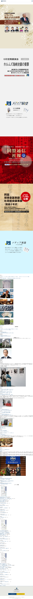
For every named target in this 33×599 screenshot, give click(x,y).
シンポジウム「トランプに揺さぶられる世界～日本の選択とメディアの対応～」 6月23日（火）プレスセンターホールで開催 (14, 276)
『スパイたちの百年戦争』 (3, 550)
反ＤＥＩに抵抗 (2, 543)
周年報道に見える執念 (3, 505)
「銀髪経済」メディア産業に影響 (4, 581)
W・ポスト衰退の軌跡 (2, 512)
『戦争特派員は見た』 (2, 517)
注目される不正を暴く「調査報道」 (4, 548)
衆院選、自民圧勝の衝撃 (3, 563)
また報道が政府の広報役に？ (3, 503)
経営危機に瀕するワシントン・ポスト (4, 579)
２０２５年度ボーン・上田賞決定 (4, 567)
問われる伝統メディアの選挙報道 (4, 574)
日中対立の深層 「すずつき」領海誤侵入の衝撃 (6, 498)
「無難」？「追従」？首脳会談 (3, 536)
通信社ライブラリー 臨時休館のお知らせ (4, 449)
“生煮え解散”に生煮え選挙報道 (3, 572)
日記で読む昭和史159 (2, 568)
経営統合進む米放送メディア (3, 497)
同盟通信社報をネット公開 (3, 533)
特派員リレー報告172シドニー (3, 534)
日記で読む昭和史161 (2, 501)
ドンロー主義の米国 (2, 530)
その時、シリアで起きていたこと (4, 499)
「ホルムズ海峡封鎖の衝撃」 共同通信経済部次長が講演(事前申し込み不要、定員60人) (10, 278)
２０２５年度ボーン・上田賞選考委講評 (4, 532)
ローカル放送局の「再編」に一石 (4, 541)
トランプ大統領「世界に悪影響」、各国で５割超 (5, 565)
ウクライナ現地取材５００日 (3, 564)
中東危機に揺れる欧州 (3, 510)
